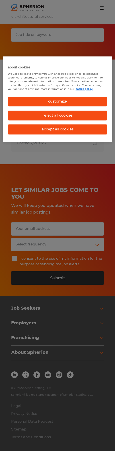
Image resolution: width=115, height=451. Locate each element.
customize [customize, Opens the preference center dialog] (57, 101)
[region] (57, 99)
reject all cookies (58, 115)
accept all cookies (58, 129)
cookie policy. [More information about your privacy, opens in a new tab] (84, 89)
